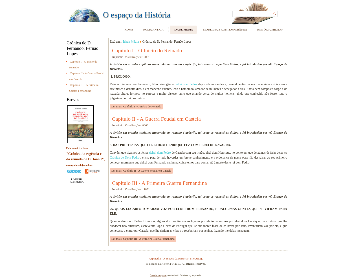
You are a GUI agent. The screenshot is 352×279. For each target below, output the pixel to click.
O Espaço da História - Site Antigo (183, 258)
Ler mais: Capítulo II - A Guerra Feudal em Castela (141, 170)
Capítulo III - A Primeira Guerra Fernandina (159, 183)
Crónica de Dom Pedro (124, 157)
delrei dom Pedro (186, 84)
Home (129, 29)
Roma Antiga (153, 29)
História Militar (270, 29)
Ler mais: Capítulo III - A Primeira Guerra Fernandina (143, 238)
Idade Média (183, 29)
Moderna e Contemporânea (225, 29)
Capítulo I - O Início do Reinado (147, 50)
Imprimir (117, 57)
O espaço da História (137, 14)
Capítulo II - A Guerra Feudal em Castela (156, 119)
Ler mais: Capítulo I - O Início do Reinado (136, 106)
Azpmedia (155, 258)
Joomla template (158, 275)
